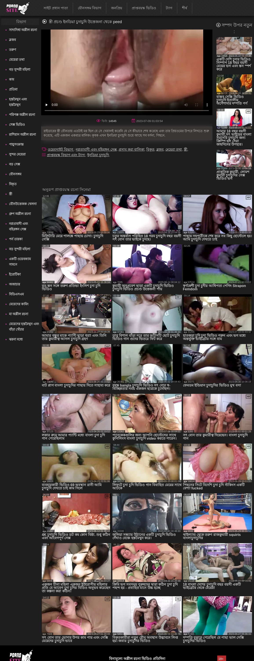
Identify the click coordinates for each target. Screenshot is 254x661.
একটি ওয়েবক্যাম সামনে (20, 261)
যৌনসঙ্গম (15, 174)
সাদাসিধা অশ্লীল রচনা (23, 30)
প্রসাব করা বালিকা (131, 149)
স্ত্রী (10, 194)
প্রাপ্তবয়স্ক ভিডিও (144, 8)
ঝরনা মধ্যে (16, 339)
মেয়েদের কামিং (18, 304)
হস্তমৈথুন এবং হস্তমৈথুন (18, 102)
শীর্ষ (184, 8)
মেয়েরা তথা (16, 59)
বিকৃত (12, 184)
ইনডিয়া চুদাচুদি (98, 155)
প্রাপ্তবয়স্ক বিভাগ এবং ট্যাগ (66, 155)
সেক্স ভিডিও (17, 124)
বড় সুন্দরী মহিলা (19, 69)
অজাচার (14, 284)
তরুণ (12, 50)
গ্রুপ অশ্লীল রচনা (20, 214)
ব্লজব (12, 40)
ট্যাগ (169, 8)
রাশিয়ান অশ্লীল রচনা (22, 134)
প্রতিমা (13, 89)
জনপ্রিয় (116, 8)
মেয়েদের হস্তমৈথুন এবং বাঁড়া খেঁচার (24, 326)
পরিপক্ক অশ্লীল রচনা (22, 115)
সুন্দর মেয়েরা (17, 154)
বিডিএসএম (16, 294)
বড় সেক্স (14, 164)
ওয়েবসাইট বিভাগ (61, 149)
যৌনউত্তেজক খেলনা (23, 204)
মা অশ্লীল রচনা (18, 314)
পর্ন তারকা (15, 239)
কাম (11, 79)
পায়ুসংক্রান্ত (16, 144)
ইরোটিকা (15, 274)
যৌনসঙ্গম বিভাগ (89, 8)
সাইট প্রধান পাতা (56, 8)
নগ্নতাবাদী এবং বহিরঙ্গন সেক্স (18, 226)
